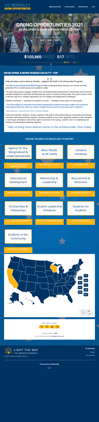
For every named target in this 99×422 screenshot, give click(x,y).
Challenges (70, 7)
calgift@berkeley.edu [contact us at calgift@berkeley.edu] (57, 386)
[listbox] (49, 102)
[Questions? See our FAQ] (56, 383)
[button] (12, 102)
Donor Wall (83, 7)
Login (49, 417)
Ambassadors (55, 7)
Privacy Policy (90, 405)
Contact (92, 402)
